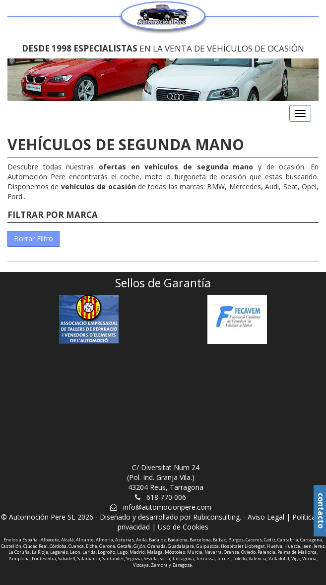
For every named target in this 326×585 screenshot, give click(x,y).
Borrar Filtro (33, 238)
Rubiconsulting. (217, 517)
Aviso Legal (266, 517)
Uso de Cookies (183, 527)
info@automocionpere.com (167, 507)
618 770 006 (166, 497)
